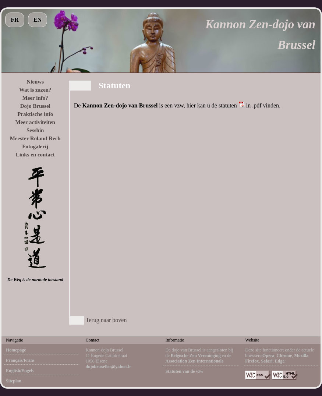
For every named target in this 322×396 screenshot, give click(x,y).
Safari (266, 361)
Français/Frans (20, 360)
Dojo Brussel (35, 106)
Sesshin (35, 130)
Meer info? (35, 98)
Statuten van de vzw (185, 371)
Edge (279, 361)
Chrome (284, 355)
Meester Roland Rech (35, 138)
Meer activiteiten (35, 122)
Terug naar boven (106, 320)
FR (14, 20)
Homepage (16, 350)
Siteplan (13, 380)
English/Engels (20, 370)
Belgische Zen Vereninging (196, 355)
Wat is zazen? (35, 90)
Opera (268, 355)
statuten (228, 105)
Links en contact (35, 155)
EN (37, 20)
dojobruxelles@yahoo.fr (108, 366)
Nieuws (35, 82)
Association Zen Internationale (195, 361)
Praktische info (35, 114)
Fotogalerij (35, 146)
